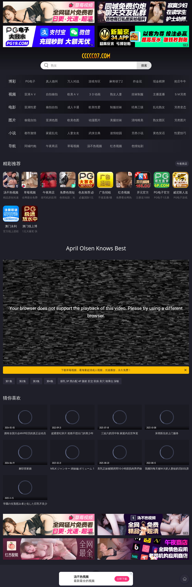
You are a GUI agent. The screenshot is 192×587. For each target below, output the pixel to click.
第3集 (36, 381)
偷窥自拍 (30, 120)
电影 (12, 107)
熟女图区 (159, 120)
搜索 (144, 65)
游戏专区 (94, 81)
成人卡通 (73, 107)
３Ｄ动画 (94, 94)
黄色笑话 (159, 133)
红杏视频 (116, 146)
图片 (12, 120)
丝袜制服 (137, 94)
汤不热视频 (94, 146)
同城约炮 (30, 146)
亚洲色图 (52, 120)
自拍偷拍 (52, 94)
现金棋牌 (159, 81)
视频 (12, 94)
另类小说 (137, 133)
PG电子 (30, 81)
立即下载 (122, 579)
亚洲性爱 (30, 107)
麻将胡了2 (116, 81)
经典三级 (137, 107)
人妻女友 (73, 133)
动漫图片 (94, 120)
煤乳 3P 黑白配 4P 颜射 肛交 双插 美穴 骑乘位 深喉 (89, 381)
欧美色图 (73, 120)
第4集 (50, 381)
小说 (12, 132)
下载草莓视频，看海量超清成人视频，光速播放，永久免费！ (124, 370)
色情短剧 (137, 146)
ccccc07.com (96, 56)
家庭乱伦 (52, 133)
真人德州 (52, 81)
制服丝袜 (116, 107)
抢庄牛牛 (180, 81)
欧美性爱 (94, 107)
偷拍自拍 (52, 107)
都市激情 (30, 133)
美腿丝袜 (116, 120)
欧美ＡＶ (73, 94)
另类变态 (180, 107)
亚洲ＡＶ (30, 94)
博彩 (12, 81)
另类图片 (180, 120)
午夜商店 (52, 146)
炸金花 (137, 81)
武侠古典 (94, 133)
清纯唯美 (137, 120)
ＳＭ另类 (180, 94)
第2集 (22, 381)
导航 (12, 145)
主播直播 (159, 94)
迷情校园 (116, 133)
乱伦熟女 (159, 107)
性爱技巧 (180, 133)
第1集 (9, 381)
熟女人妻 (116, 94)
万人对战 (73, 81)
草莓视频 (73, 146)
